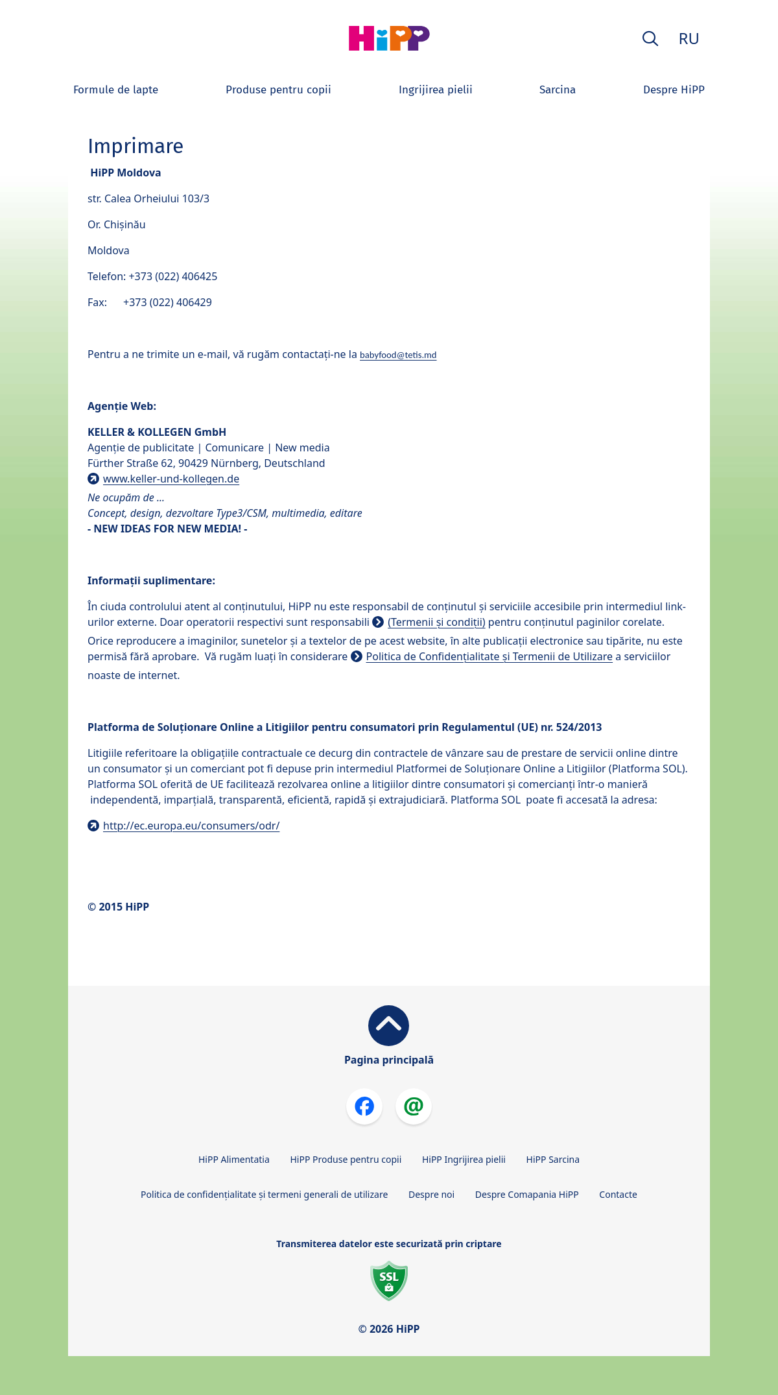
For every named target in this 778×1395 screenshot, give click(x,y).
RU (689, 38)
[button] (650, 39)
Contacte (618, 1194)
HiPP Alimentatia (234, 1159)
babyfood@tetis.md (398, 355)
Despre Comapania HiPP (527, 1194)
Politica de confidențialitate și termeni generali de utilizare (264, 1194)
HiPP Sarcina (553, 1159)
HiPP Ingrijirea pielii (464, 1159)
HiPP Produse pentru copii (345, 1159)
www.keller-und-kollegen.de (171, 478)
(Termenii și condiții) (437, 622)
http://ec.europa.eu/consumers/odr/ (191, 825)
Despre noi (431, 1194)
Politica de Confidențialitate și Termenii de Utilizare (489, 656)
